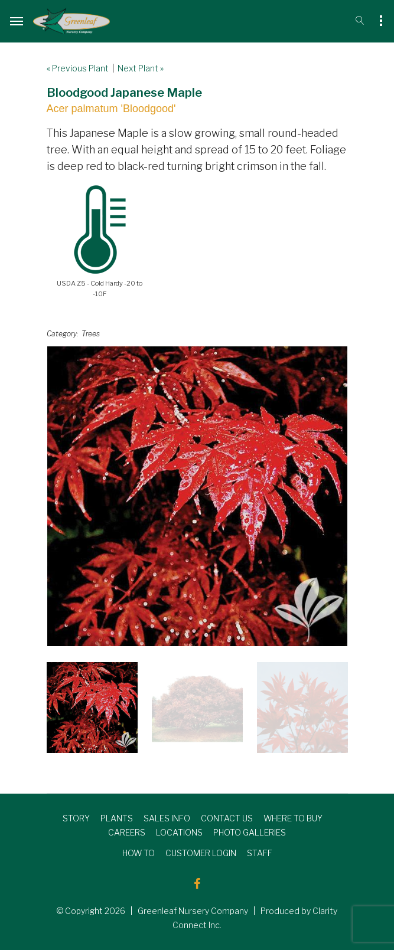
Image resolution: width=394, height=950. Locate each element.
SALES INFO (167, 818)
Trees (91, 333)
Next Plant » (141, 68)
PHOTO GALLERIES (249, 832)
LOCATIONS (179, 832)
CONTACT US (227, 818)
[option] (197, 496)
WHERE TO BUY (293, 818)
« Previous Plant (78, 68)
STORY (76, 818)
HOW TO (138, 853)
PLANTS (116, 818)
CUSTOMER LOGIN (200, 853)
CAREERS (126, 832)
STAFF (259, 853)
